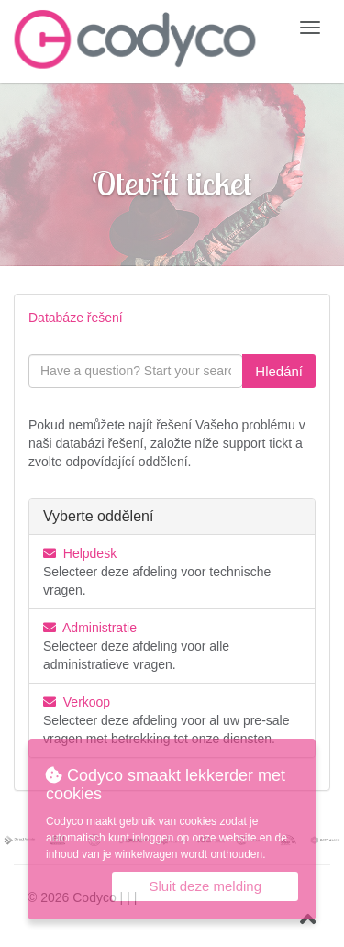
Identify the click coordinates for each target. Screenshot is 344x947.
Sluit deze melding (205, 886)
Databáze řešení (75, 317)
